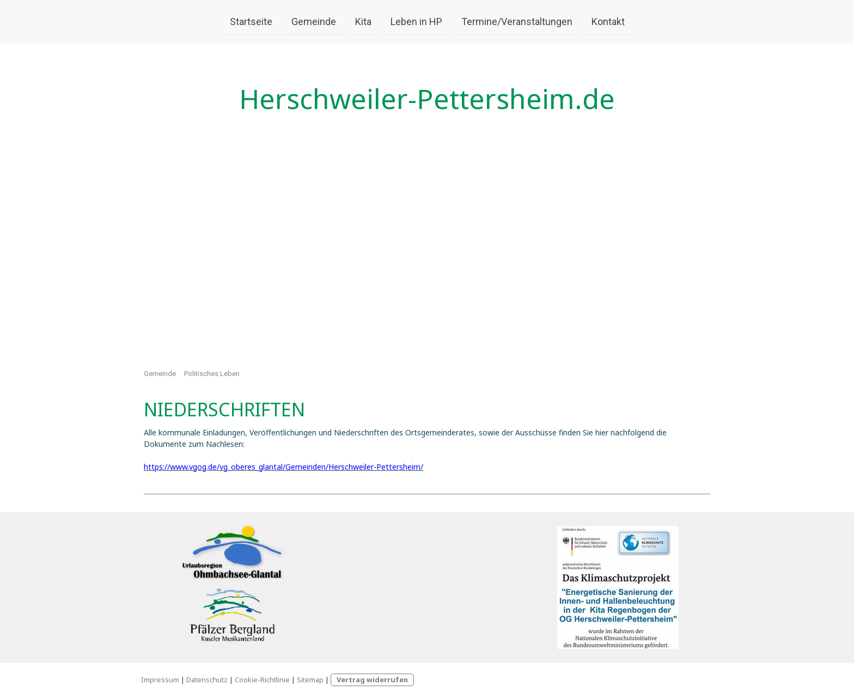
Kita (363, 21)
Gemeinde (313, 21)
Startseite (251, 21)
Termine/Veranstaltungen (516, 21)
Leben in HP (416, 21)
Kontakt (608, 21)
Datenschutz (207, 679)
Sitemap (310, 679)
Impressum (160, 679)
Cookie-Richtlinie (262, 679)
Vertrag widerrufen (372, 679)
